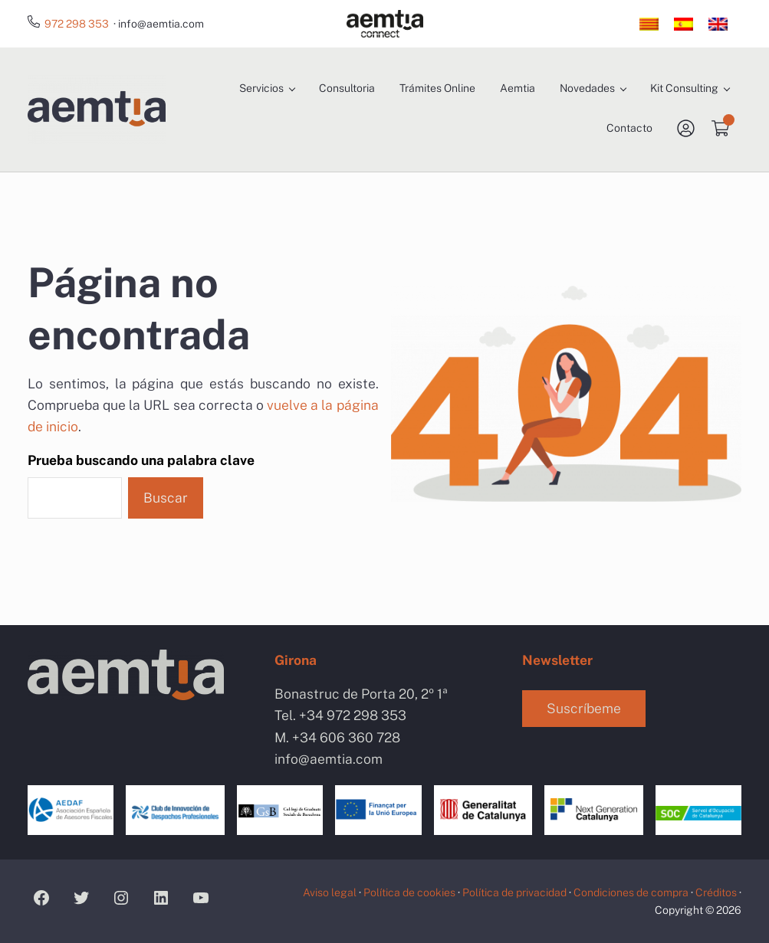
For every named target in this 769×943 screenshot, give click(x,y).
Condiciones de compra (630, 892)
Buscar (165, 498)
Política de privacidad (514, 892)
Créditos (716, 892)
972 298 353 (76, 24)
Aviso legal (330, 892)
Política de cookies (409, 892)
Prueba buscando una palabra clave (141, 460)
